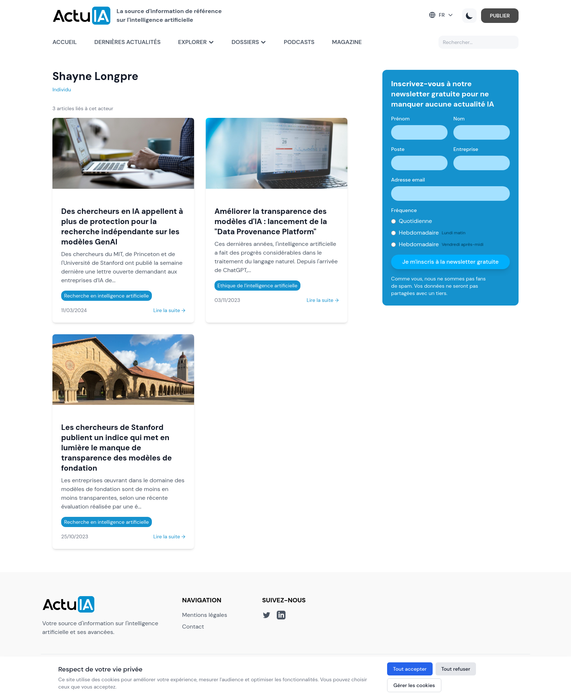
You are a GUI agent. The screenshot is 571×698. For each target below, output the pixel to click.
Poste (398, 149)
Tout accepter (409, 669)
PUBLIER (500, 15)
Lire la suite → (169, 310)
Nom (459, 118)
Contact (193, 626)
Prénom (400, 118)
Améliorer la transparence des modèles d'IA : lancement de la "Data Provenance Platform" (270, 221)
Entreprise (465, 149)
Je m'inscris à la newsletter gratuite (450, 262)
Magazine (347, 42)
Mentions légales (204, 615)
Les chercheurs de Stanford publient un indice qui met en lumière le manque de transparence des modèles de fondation (116, 447)
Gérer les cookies (414, 685)
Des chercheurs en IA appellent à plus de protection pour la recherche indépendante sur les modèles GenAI (122, 226)
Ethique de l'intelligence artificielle (257, 285)
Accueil (64, 42)
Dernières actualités (127, 42)
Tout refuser (455, 669)
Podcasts (299, 42)
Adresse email (408, 179)
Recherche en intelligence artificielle (106, 295)
